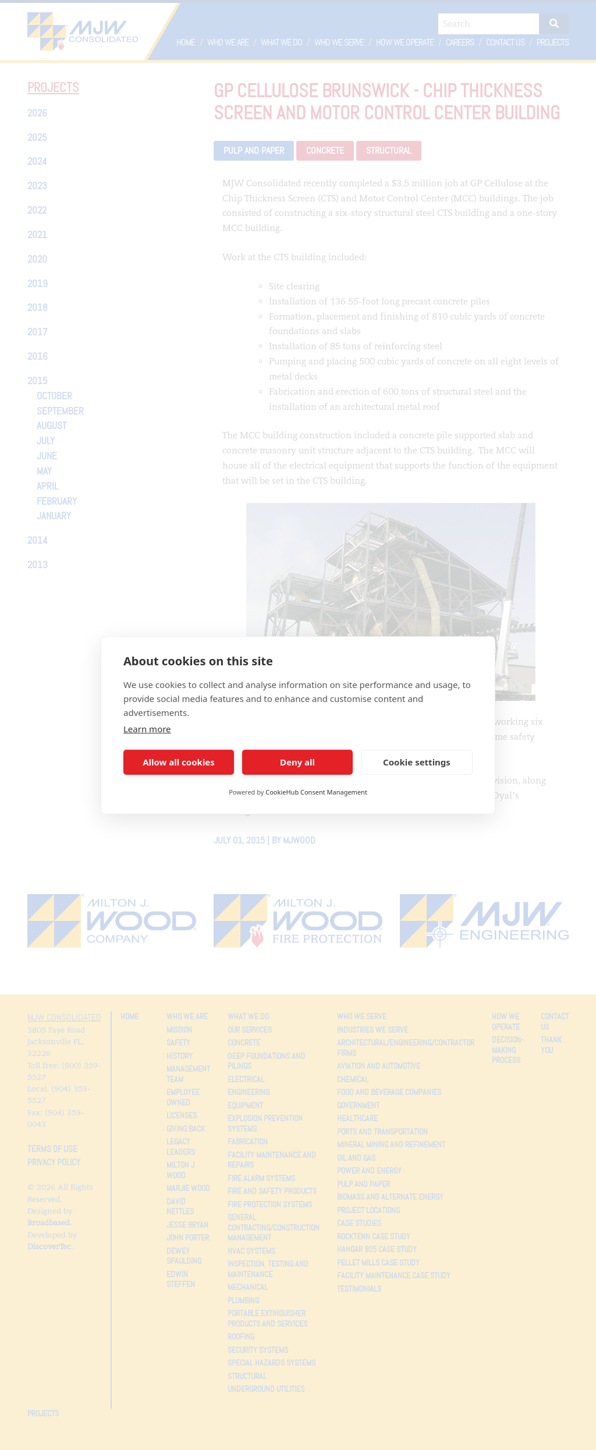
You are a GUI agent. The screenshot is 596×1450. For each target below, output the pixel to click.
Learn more (147, 729)
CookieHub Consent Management (316, 792)
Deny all (297, 762)
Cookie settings (416, 762)
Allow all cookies (179, 762)
